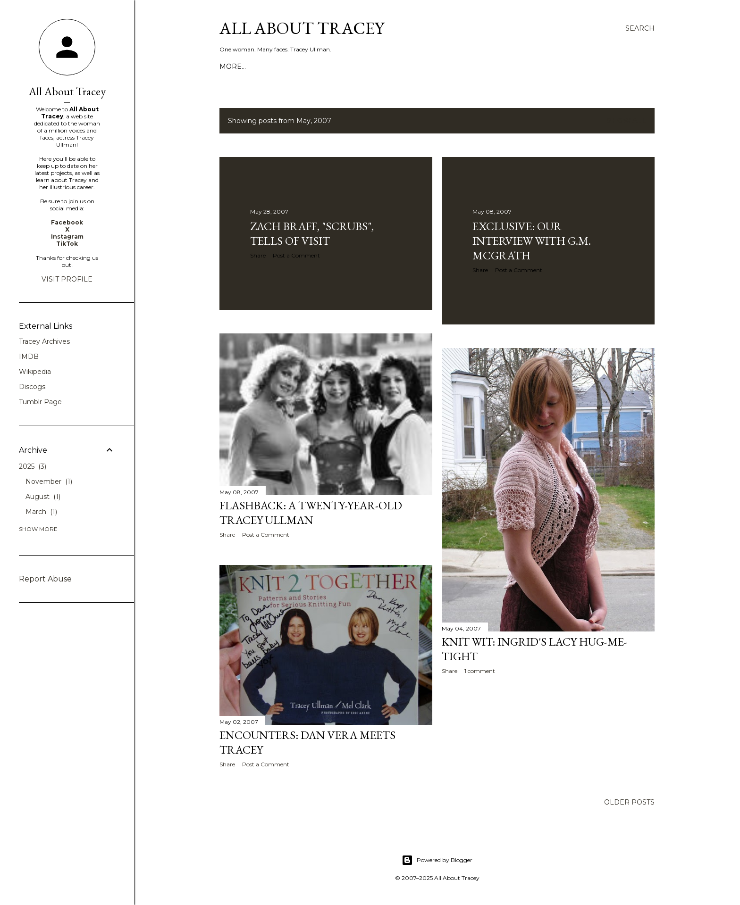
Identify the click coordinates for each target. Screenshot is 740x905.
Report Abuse (45, 578)
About (259, 66)
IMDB (29, 356)
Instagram (67, 236)
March (41, 511)
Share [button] (258, 255)
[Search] (640, 28)
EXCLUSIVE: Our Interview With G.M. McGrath (531, 241)
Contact (321, 66)
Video (288, 66)
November (48, 481)
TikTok (67, 243)
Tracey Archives (44, 341)
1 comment (479, 670)
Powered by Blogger (437, 860)
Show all (626, 120)
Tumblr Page (40, 402)
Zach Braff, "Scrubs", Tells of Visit (312, 233)
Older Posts (629, 802)
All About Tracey (301, 28)
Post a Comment (296, 255)
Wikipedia (35, 371)
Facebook (67, 222)
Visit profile (67, 279)
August (42, 496)
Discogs (32, 386)
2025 (32, 466)
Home (230, 66)
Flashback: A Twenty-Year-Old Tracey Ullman (310, 512)
